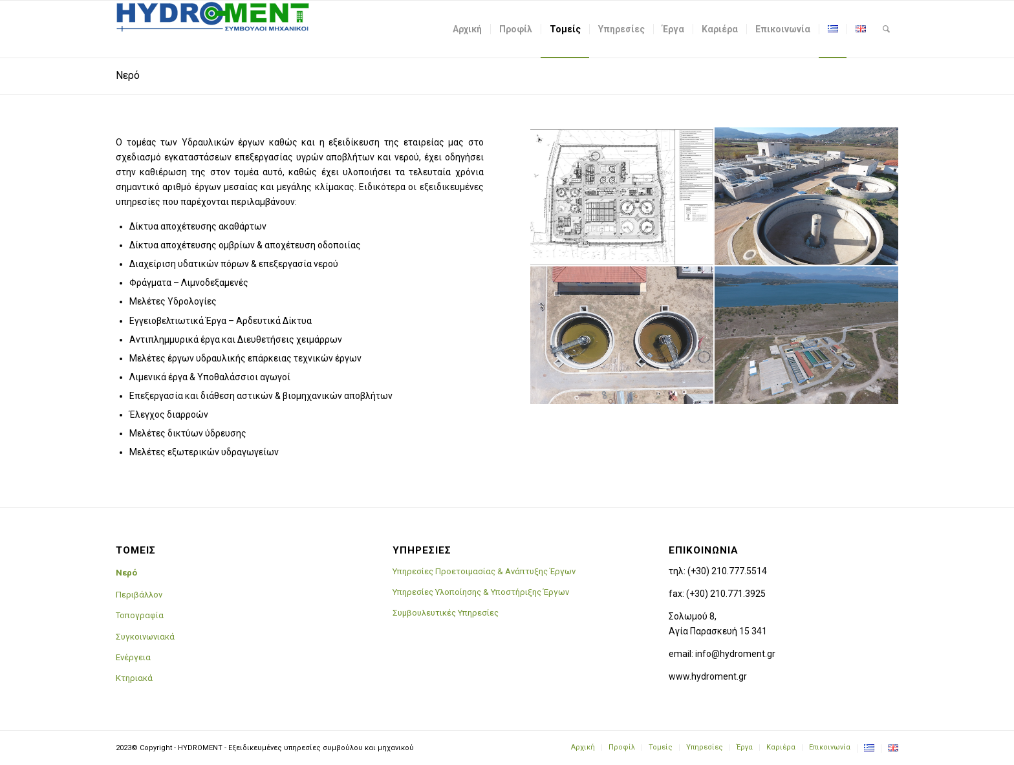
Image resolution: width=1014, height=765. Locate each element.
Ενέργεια (133, 657)
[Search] (886, 29)
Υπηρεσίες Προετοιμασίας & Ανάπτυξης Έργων (484, 571)
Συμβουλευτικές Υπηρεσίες (446, 613)
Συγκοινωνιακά (145, 636)
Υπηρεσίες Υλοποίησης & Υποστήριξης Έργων (481, 592)
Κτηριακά (134, 678)
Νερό (128, 75)
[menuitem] (467, 29)
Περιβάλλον (139, 594)
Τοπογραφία (140, 615)
